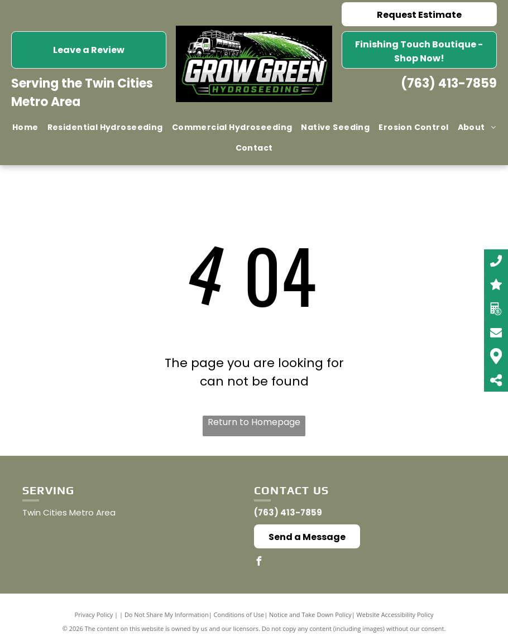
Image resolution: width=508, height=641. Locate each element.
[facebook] (258, 562)
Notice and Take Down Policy (310, 614)
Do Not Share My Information (166, 614)
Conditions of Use (239, 614)
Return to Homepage (254, 422)
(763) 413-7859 (449, 83)
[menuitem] (25, 127)
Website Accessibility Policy (395, 614)
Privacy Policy (94, 614)
